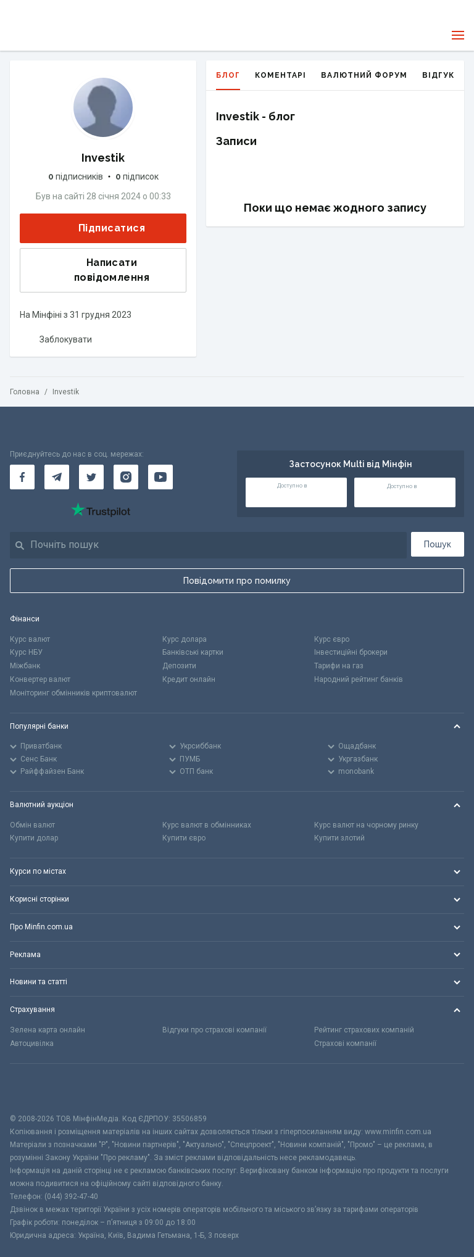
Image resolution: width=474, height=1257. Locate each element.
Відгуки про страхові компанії (214, 1030)
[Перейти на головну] (36, 35)
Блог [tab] (228, 80)
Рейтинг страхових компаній (364, 1030)
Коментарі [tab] (280, 75)
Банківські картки (192, 652)
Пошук (437, 544)
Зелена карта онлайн (47, 1030)
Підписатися (102, 228)
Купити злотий (339, 838)
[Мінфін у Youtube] (160, 477)
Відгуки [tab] (441, 75)
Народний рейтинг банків (358, 679)
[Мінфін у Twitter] (91, 477)
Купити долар (34, 838)
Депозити (179, 666)
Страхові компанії (345, 1043)
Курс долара (184, 639)
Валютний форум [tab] (364, 75)
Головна (25, 392)
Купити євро (184, 838)
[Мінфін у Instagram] (126, 477)
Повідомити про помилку (237, 581)
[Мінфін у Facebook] (22, 477)
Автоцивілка (32, 1043)
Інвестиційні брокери (351, 652)
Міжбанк (25, 666)
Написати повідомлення (88, 270)
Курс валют (30, 639)
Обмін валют (32, 825)
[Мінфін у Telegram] (56, 477)
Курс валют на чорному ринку (366, 825)
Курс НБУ (26, 652)
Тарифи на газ (339, 666)
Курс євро (331, 639)
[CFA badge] (37, 1088)
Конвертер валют (40, 679)
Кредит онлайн (188, 679)
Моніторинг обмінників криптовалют (73, 693)
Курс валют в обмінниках (206, 825)
